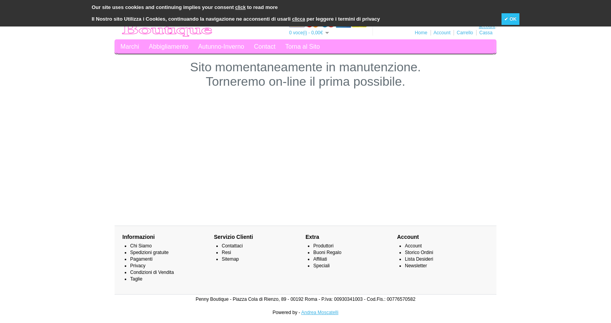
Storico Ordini (419, 252)
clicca (298, 19)
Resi (226, 252)
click (240, 7)
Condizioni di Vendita (152, 272)
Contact (264, 46)
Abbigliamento (168, 46)
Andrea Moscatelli (319, 312)
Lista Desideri (419, 259)
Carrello (465, 32)
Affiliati (320, 259)
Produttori (323, 246)
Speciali (321, 265)
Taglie (136, 279)
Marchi (129, 46)
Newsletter (416, 265)
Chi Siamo (141, 246)
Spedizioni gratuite (149, 252)
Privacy (137, 265)
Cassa (486, 32)
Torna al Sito (302, 46)
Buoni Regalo (327, 252)
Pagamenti (141, 259)
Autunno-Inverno (221, 46)
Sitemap (230, 259)
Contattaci (232, 246)
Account (442, 32)
